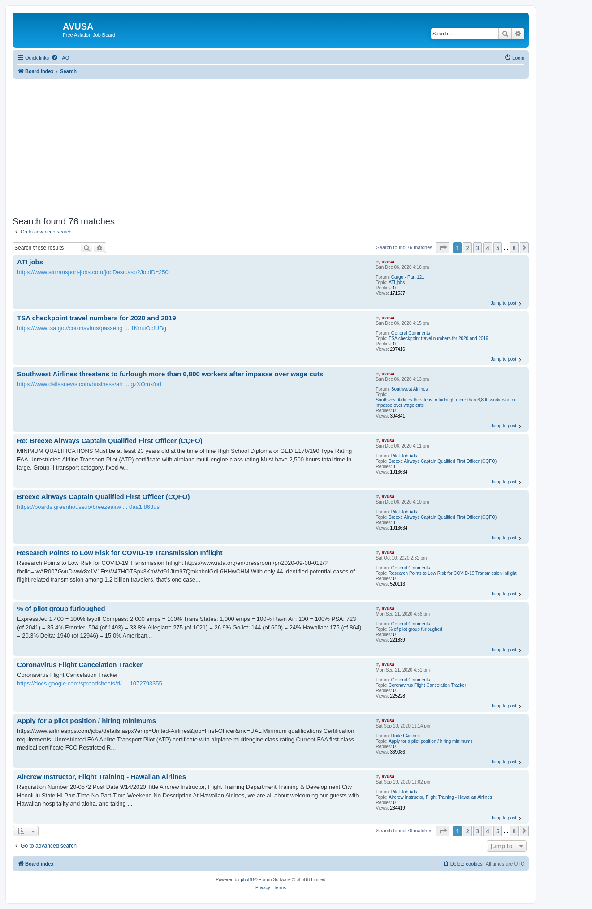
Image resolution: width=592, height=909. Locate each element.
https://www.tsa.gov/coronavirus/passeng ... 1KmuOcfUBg (91, 328)
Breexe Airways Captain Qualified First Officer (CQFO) (443, 461)
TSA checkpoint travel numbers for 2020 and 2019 (438, 338)
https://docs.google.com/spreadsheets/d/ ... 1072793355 (89, 683)
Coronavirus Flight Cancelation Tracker (427, 685)
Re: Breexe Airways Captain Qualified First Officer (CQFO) (110, 440)
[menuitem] (60, 57)
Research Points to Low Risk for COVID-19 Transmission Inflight (452, 573)
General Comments (410, 333)
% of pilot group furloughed (415, 629)
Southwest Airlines (409, 389)
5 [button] (497, 248)
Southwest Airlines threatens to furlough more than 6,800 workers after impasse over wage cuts (445, 402)
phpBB (247, 879)
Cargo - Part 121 (407, 277)
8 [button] (514, 248)
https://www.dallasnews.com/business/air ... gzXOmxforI (89, 384)
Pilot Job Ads (404, 455)
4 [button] (487, 248)
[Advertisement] (271, 141)
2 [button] (467, 248)
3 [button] (477, 248)
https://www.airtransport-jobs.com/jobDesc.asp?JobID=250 (93, 272)
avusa (388, 261)
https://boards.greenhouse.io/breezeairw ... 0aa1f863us (88, 507)
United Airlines (405, 735)
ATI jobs (397, 282)
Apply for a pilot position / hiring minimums (430, 741)
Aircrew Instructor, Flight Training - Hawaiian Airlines (440, 797)
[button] (442, 247)
